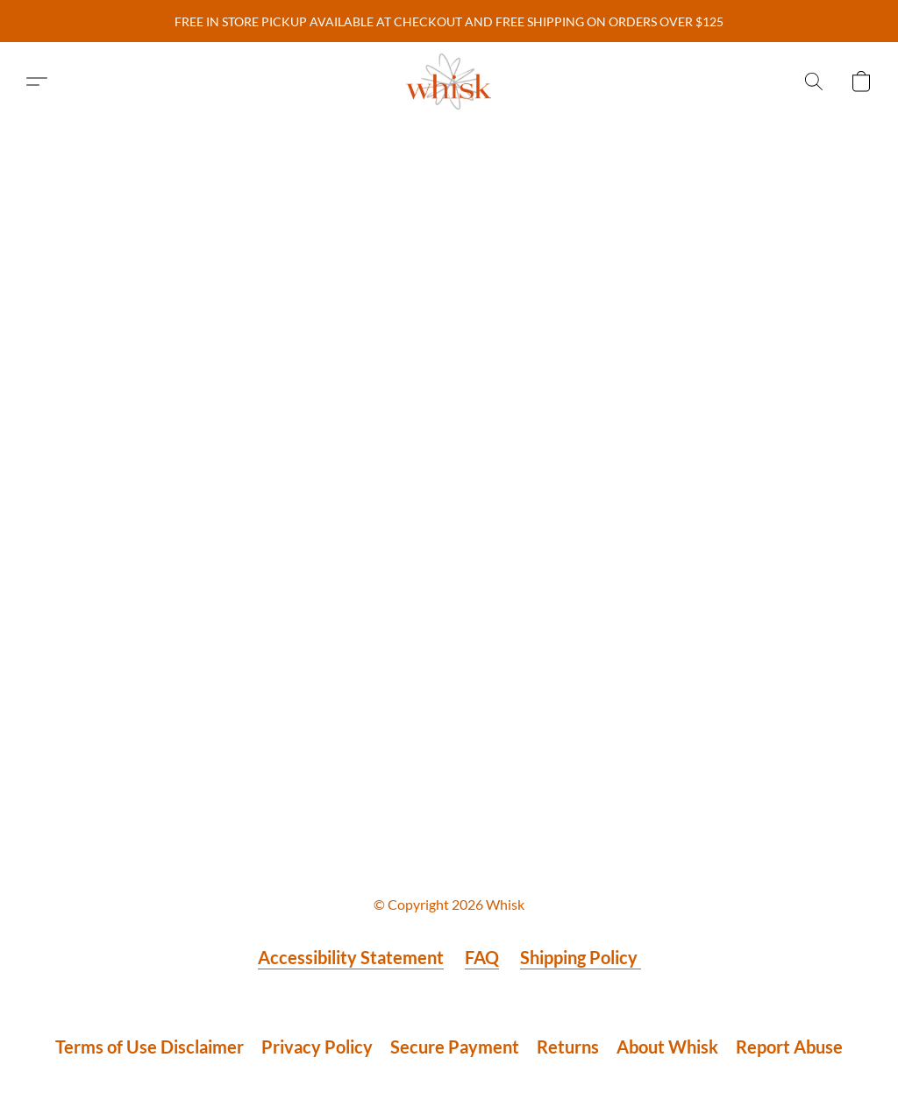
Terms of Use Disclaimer (149, 1046)
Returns (568, 1046)
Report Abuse (789, 1046)
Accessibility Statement (351, 957)
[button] (449, 81)
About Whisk (667, 1046)
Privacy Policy (317, 1046)
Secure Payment (454, 1046)
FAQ (482, 957)
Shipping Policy (580, 957)
